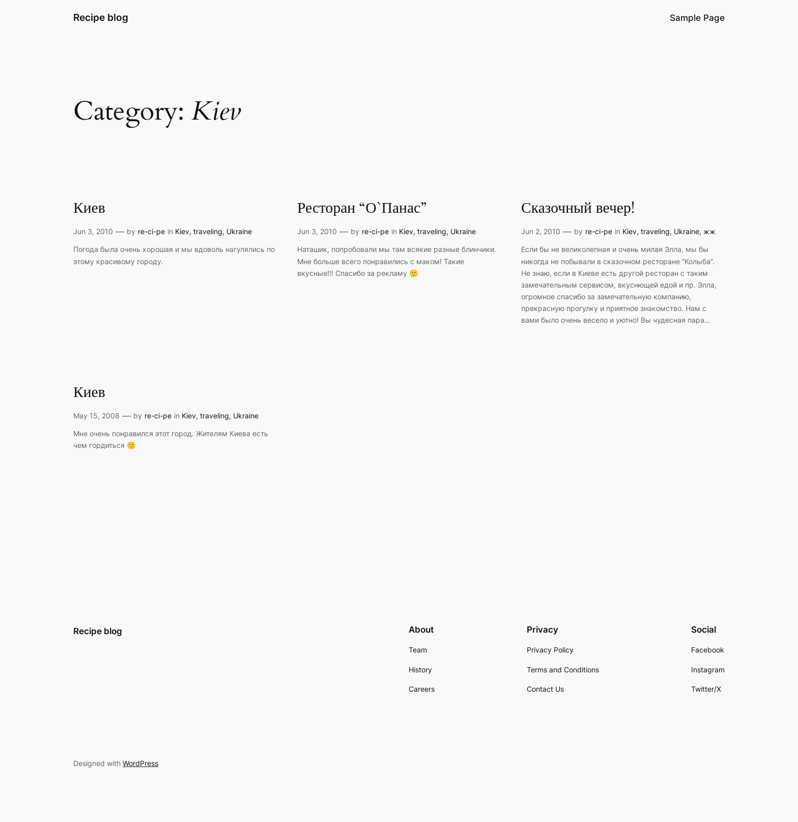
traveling (207, 231)
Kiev (182, 231)
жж (709, 231)
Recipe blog (100, 17)
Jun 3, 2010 (93, 231)
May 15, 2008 (96, 415)
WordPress (140, 763)
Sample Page (697, 18)
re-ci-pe (151, 231)
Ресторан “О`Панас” (361, 209)
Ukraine (239, 231)
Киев (89, 209)
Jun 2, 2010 (540, 231)
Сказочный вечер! (578, 209)
